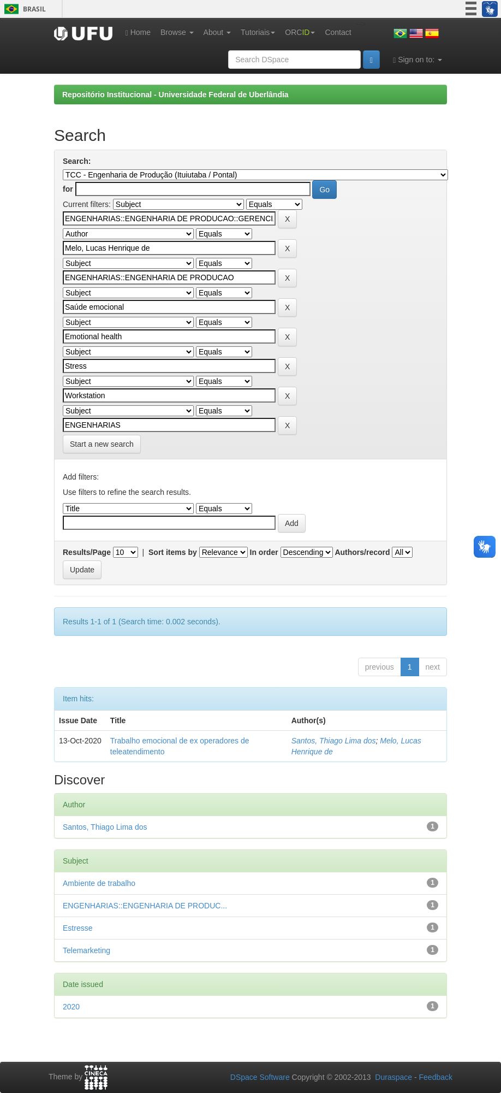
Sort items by (172, 552)
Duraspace (393, 1077)
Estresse (77, 928)
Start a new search (102, 444)
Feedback (435, 1077)
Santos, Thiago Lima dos (333, 740)
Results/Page (87, 552)
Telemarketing (86, 950)
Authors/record (362, 552)
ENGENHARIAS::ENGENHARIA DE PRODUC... (145, 905)
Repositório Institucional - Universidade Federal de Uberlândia (175, 94)
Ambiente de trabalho (99, 883)
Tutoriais (258, 32)
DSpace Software (260, 1077)
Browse (177, 32)
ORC (300, 32)
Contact (338, 32)
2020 (71, 1006)
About (217, 32)
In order (264, 552)
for (68, 189)
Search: (77, 161)
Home (138, 32)
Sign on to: (417, 59)
